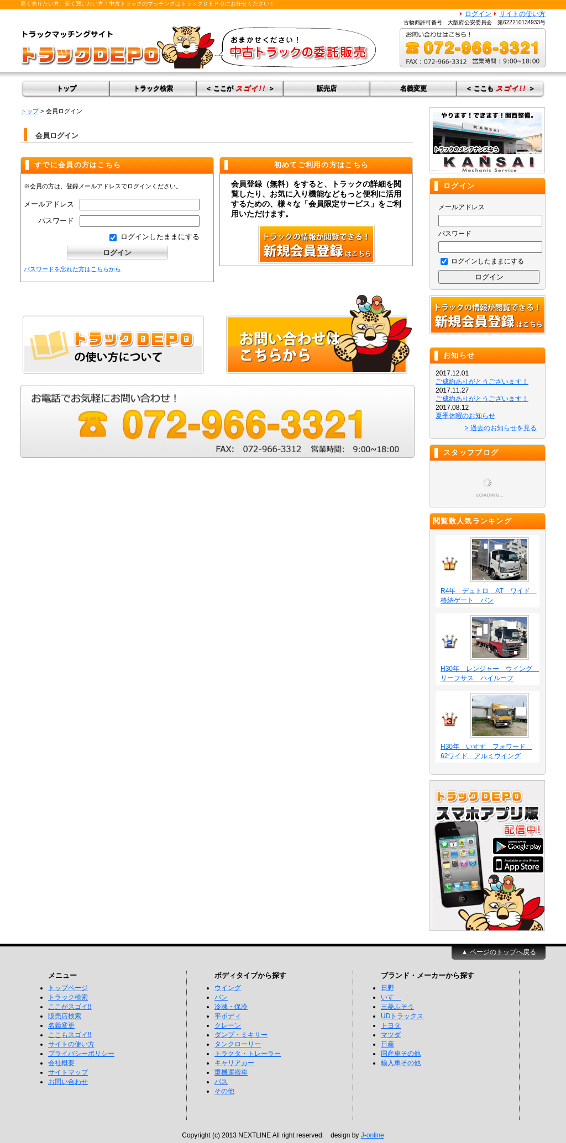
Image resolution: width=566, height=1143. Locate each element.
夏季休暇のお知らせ (465, 416)
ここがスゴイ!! (70, 1006)
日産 (387, 1044)
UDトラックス (402, 1016)
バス (221, 1082)
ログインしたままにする (154, 236)
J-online (372, 1135)
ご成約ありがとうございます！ (482, 381)
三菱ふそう (397, 1006)
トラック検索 (153, 88)
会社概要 (61, 1063)
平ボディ (227, 1016)
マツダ (391, 1035)
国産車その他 (401, 1053)
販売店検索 (64, 1016)
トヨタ (391, 1025)
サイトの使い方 (522, 14)
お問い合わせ (68, 1082)
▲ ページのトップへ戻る (498, 952)
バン (221, 997)
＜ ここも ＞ (500, 88)
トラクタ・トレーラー (247, 1053)
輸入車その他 (401, 1063)
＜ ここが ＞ (240, 88)
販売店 (327, 88)
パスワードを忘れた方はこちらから (72, 269)
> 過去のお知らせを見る (501, 428)
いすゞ (391, 997)
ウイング (227, 988)
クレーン (227, 1025)
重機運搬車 (231, 1072)
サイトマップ (68, 1072)
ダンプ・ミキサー (241, 1035)
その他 (224, 1091)
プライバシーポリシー (81, 1053)
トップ (66, 88)
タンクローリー (237, 1044)
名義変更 (413, 88)
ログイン (478, 14)
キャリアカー (234, 1063)
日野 (387, 988)
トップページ (68, 988)
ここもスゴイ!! (70, 1035)
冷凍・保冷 (231, 1006)
